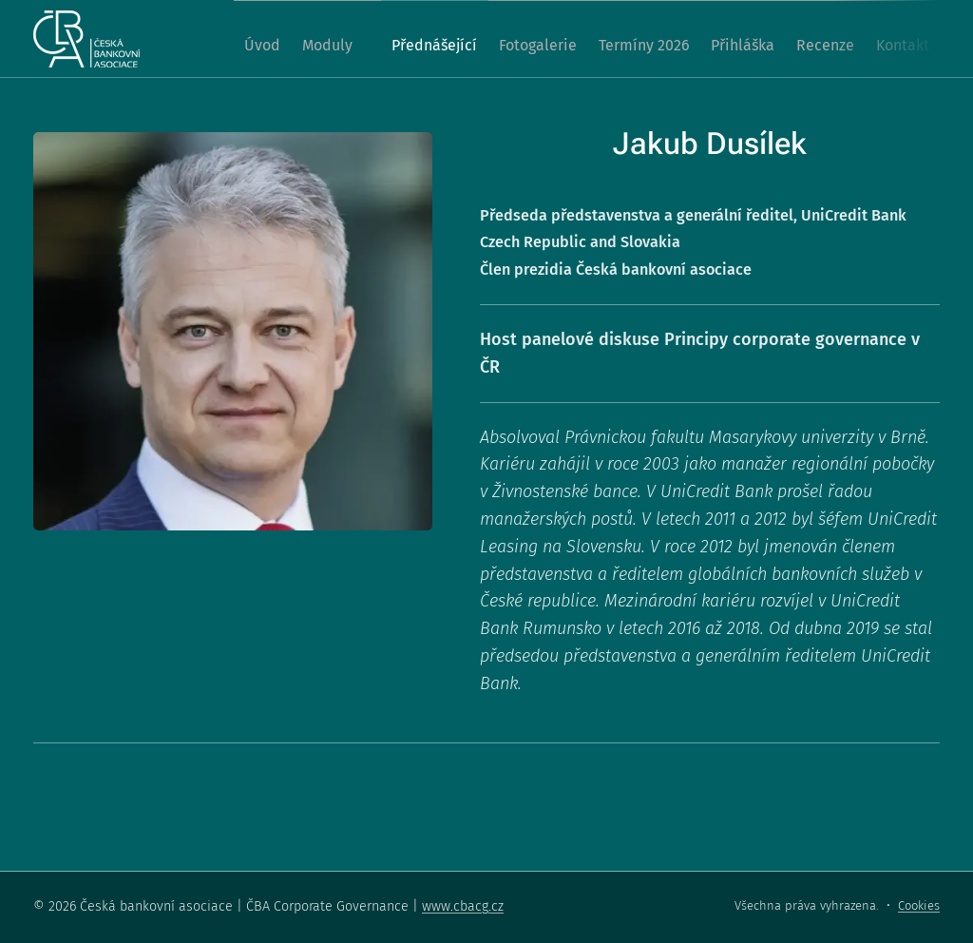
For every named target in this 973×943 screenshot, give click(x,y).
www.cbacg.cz (463, 906)
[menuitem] (238, 39)
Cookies (919, 905)
